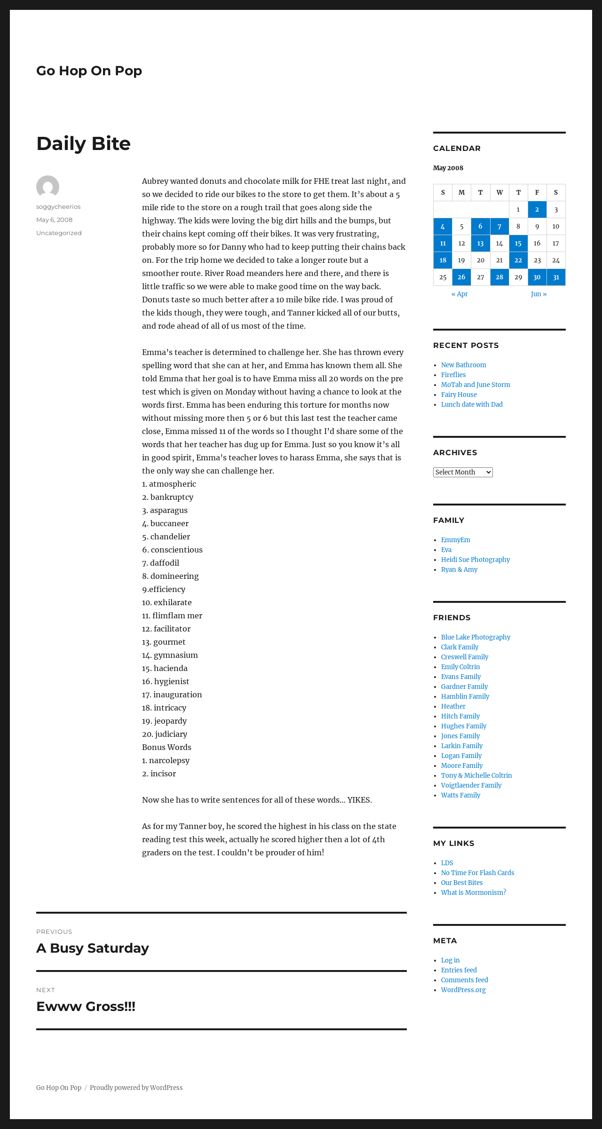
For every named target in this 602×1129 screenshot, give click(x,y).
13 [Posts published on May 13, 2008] (480, 243)
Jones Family (460, 736)
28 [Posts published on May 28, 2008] (499, 277)
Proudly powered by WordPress (136, 1088)
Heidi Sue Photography (475, 560)
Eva (446, 550)
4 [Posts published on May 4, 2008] (443, 226)
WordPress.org (463, 990)
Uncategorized (59, 233)
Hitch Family (460, 716)
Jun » (539, 294)
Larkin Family (462, 746)
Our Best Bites (462, 883)
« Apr (460, 294)
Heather (453, 707)
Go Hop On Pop (89, 71)
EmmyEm (455, 540)
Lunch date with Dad (472, 405)
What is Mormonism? (473, 893)
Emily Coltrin (460, 667)
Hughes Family (463, 726)
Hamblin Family (465, 697)
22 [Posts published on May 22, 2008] (518, 260)
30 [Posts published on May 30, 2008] (537, 277)
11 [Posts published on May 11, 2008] (443, 243)
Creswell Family (464, 657)
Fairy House (459, 395)
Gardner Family (464, 687)
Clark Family (459, 647)
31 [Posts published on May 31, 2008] (556, 277)
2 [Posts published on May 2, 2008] (537, 209)
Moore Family (462, 766)
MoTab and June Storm (475, 385)
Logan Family (461, 756)
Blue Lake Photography (475, 637)
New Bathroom (463, 365)
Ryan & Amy (459, 570)
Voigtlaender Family (471, 786)
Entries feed (459, 970)
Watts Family (460, 795)
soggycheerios (58, 206)
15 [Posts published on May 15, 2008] (518, 243)
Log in (450, 960)
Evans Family (461, 677)
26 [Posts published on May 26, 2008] (462, 277)
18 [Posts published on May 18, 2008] (443, 260)
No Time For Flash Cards (478, 873)
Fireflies (453, 375)
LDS (447, 863)
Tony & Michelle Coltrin (476, 776)
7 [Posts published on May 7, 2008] (499, 226)
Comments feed (464, 980)
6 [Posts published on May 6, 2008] (480, 226)
